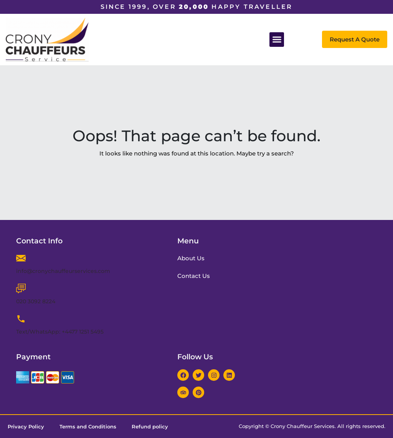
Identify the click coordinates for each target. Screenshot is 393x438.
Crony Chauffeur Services (303, 426)
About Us (191, 258)
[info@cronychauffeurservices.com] (21, 258)
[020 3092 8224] (21, 288)
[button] (276, 39)
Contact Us (194, 275)
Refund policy (150, 426)
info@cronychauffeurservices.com (63, 271)
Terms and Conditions (87, 426)
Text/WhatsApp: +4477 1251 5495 (60, 331)
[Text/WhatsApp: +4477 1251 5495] (21, 319)
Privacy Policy (26, 426)
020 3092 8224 (35, 301)
